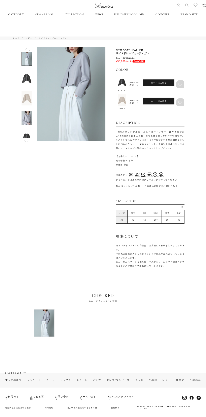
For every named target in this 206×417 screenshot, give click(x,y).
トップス (65, 380)
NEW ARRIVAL (44, 14)
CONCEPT (163, 14)
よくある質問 (37, 398)
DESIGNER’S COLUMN (129, 14)
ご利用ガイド (12, 398)
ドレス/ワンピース (118, 380)
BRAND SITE (189, 14)
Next (27, 140)
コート (50, 380)
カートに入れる (159, 83)
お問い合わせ (62, 398)
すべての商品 (13, 380)
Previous (27, 49)
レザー (29, 38)
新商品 (180, 380)
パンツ (97, 380)
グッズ (139, 380)
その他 (153, 380)
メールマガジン (88, 398)
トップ (16, 38)
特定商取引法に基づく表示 (18, 408)
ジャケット (34, 380)
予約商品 (195, 380)
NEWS (99, 14)
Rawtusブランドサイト (121, 398)
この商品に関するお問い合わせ (161, 186)
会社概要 (115, 408)
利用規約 (49, 408)
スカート (82, 380)
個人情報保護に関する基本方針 (82, 408)
